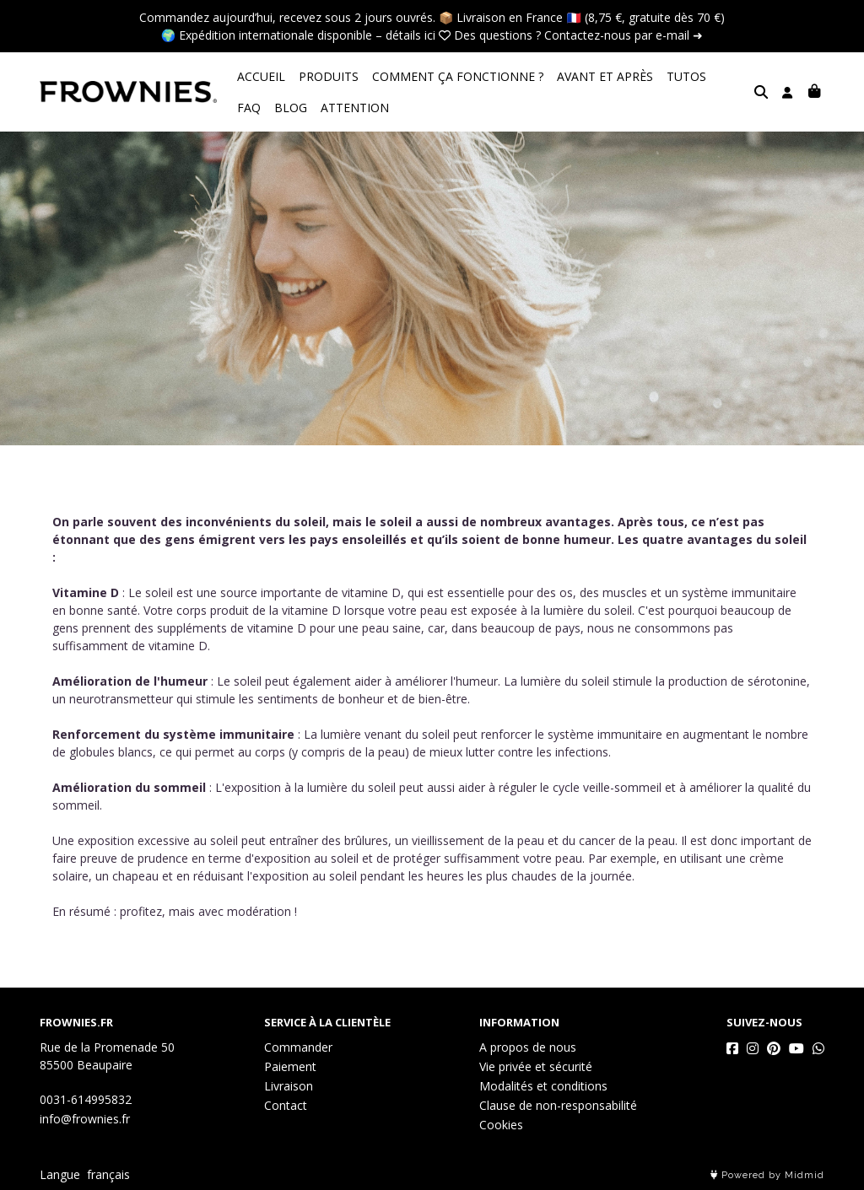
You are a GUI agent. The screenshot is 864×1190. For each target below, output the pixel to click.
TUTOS (686, 76)
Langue (60, 1174)
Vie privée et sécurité (535, 1066)
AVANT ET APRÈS (605, 76)
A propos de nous (527, 1047)
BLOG (253, 108)
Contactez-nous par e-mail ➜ (623, 35)
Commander (298, 1047)
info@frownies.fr (85, 1119)
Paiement (290, 1066)
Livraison (288, 1086)
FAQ (731, 76)
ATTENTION (318, 108)
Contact (285, 1105)
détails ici (410, 35)
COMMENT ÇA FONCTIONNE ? (457, 76)
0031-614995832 (86, 1099)
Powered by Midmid (767, 1175)
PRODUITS (329, 76)
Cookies (501, 1125)
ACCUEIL (261, 76)
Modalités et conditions (543, 1086)
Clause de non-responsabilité (558, 1105)
